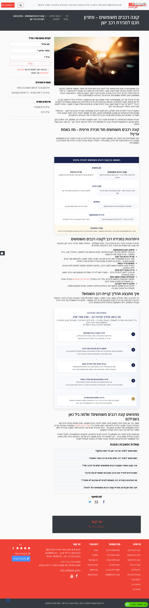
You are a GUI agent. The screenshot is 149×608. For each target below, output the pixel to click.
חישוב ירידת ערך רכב (113, 570)
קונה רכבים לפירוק (115, 5)
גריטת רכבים (136, 580)
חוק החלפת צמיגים (113, 560)
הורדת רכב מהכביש (84, 5)
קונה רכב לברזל (135, 565)
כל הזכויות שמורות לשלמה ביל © (92, 603)
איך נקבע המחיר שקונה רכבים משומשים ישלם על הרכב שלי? (109, 465)
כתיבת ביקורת (21, 558)
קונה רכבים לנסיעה (104, 5)
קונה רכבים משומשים (112, 575)
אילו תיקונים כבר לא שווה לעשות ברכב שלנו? (33, 88)
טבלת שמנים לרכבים (113, 550)
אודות (96, 550)
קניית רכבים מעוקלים (41, 107)
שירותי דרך (136, 589)
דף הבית (66, 18)
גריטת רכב (94, 5)
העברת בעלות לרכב (113, 555)
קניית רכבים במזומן (133, 555)
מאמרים (47, 5)
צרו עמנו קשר (93, 560)
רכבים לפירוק (64, 5)
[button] (8, 600)
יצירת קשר (41, 5)
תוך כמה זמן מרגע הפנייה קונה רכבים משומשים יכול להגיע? (110, 487)
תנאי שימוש (94, 570)
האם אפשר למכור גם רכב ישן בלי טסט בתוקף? (116, 450)
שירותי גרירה (55, 5)
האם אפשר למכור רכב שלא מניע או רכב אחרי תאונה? (113, 458)
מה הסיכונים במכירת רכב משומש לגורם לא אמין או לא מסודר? (109, 480)
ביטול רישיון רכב (114, 565)
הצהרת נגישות (93, 575)
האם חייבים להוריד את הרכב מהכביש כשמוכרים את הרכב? (111, 472)
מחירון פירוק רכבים (133, 575)
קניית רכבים (72, 5)
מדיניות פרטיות (93, 565)
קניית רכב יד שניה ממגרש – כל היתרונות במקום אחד (30, 93)
